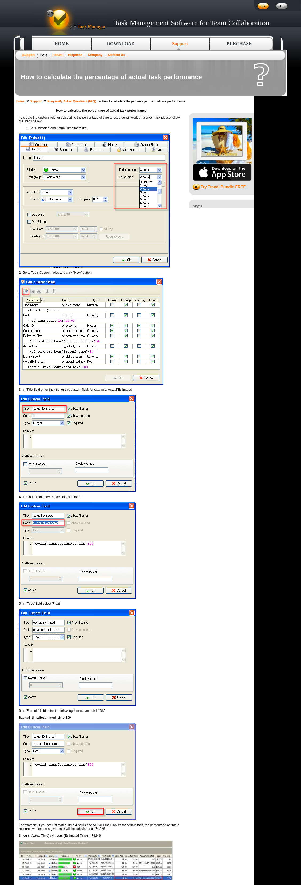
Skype (197, 206)
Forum (57, 55)
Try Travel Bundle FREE (219, 186)
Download (121, 43)
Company (95, 55)
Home (61, 43)
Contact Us (116, 55)
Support (28, 55)
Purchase (239, 43)
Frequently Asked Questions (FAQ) (71, 101)
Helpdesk (75, 55)
